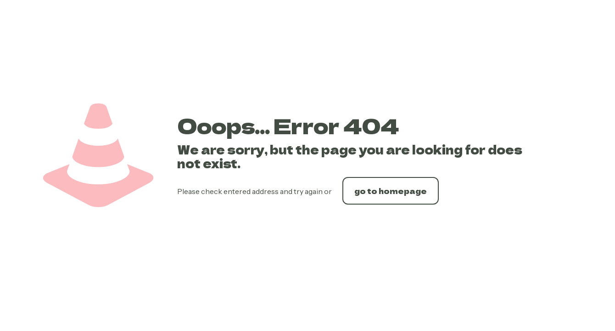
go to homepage (390, 190)
